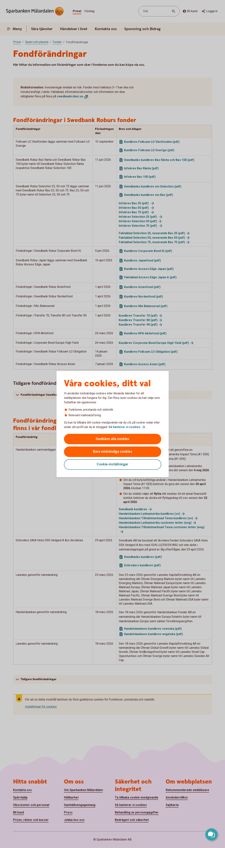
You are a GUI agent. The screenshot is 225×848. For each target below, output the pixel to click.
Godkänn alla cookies (112, 439)
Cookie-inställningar (112, 464)
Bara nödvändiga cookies (112, 451)
